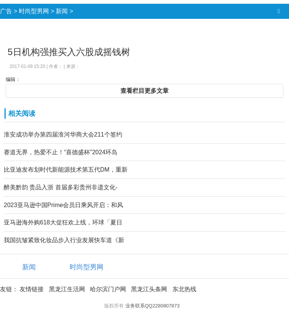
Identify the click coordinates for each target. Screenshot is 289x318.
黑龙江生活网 (67, 289)
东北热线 (184, 289)
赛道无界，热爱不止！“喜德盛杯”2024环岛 (60, 152)
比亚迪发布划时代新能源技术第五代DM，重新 (66, 169)
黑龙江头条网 (149, 289)
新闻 (62, 11)
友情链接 (32, 289)
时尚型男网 (34, 11)
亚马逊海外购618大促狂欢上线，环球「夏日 (63, 222)
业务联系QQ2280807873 (152, 306)
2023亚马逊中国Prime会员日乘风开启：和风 (63, 205)
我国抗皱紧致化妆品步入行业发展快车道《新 (64, 240)
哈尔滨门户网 (108, 289)
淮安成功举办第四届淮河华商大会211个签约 (63, 134)
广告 (6, 11)
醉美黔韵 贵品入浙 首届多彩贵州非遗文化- (60, 187)
